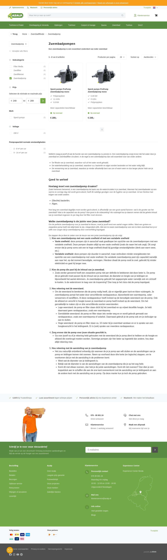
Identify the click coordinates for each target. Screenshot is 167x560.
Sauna (103, 25)
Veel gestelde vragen (99, 511)
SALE (140, 25)
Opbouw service (15, 484)
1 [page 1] (102, 130)
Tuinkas (129, 25)
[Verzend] (122, 15)
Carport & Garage (88, 25)
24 (122, 57)
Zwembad (116, 25)
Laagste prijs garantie (56, 475)
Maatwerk (32, 8)
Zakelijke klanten (54, 492)
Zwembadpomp (19, 44)
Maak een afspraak (137, 425)
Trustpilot (147, 8)
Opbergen (58, 25)
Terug (13, 34)
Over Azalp (51, 471)
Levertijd (12, 496)
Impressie (69, 549)
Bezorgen (13, 479)
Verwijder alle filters (18, 51)
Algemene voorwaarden (18, 549)
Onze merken (52, 488)
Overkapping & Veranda (39, 25)
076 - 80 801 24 (97, 415)
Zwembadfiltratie (37, 34)
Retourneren (14, 488)
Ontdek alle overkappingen (85, 3)
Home (24, 34)
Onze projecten (53, 484)
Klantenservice (97, 425)
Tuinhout (71, 25)
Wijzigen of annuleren (18, 492)
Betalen (12, 475)
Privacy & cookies (38, 549)
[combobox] (77, 15)
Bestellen (13, 471)
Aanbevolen (150, 57)
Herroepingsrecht (55, 549)
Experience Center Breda (133, 471)
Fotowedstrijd (52, 479)
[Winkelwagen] (156, 15)
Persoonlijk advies (48, 8)
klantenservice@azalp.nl (101, 498)
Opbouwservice (16, 8)
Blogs (93, 515)
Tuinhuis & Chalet (16, 25)
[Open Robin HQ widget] (10, 550)
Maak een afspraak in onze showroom (113, 3)
